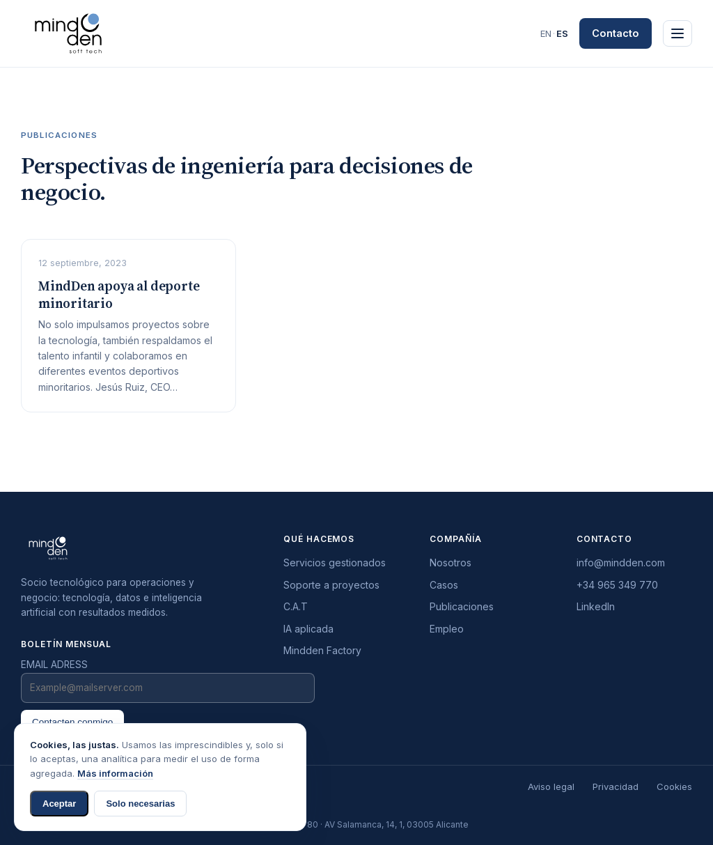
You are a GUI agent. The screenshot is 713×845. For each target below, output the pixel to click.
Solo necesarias (140, 803)
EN (545, 33)
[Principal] (677, 33)
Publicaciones (462, 606)
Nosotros (450, 562)
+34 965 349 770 (617, 585)
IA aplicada (308, 629)
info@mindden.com (621, 562)
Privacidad (615, 786)
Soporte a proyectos (331, 585)
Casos (444, 585)
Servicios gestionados (334, 562)
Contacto (615, 33)
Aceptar (59, 803)
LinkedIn (596, 606)
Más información (115, 773)
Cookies (674, 786)
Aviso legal (551, 786)
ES (562, 33)
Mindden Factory (322, 650)
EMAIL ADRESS (54, 664)
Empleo (447, 629)
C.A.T (295, 606)
